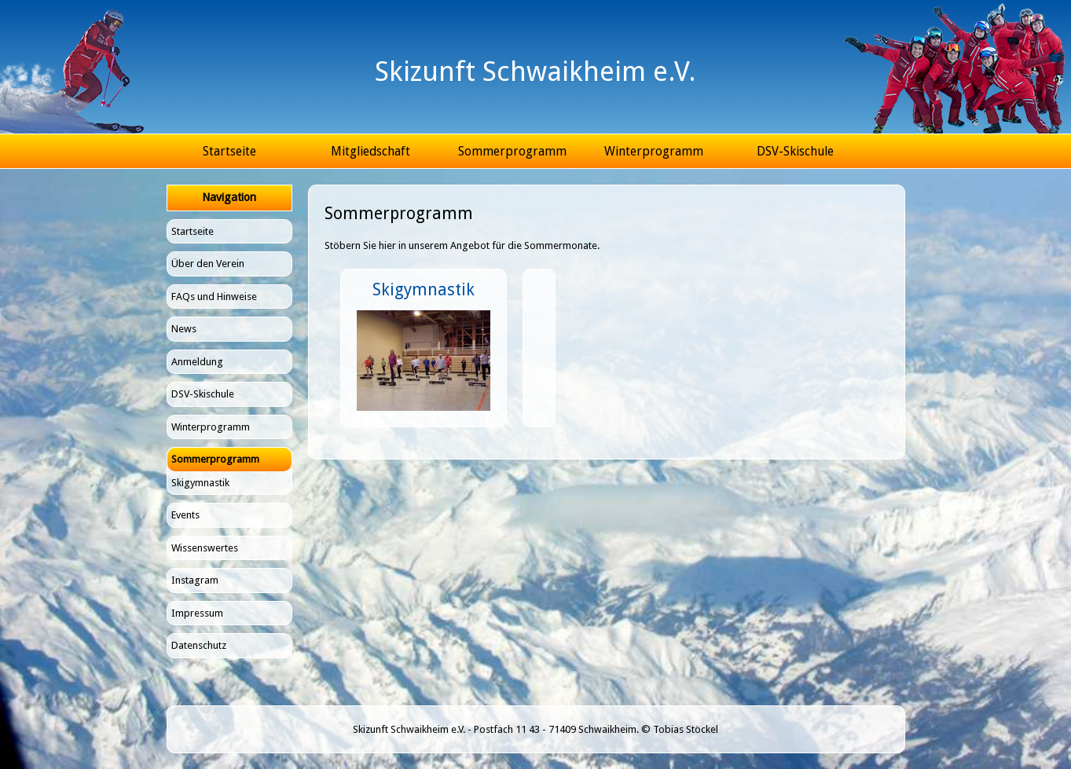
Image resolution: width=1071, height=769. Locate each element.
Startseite (229, 151)
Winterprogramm (653, 151)
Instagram (194, 580)
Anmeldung (197, 362)
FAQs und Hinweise (214, 296)
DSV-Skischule (795, 151)
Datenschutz (198, 645)
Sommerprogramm (512, 151)
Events (185, 515)
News (183, 329)
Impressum (197, 613)
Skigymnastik (200, 483)
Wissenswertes (204, 548)
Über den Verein (207, 263)
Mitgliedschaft (370, 151)
